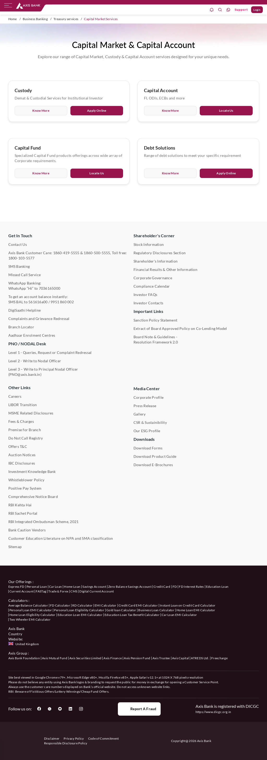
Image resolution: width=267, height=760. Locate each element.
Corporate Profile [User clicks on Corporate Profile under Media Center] (148, 397)
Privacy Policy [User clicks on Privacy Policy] (74, 738)
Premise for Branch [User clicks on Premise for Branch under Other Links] (24, 430)
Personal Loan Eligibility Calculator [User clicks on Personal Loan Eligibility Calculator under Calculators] (79, 610)
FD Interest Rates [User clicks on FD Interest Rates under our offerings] (191, 587)
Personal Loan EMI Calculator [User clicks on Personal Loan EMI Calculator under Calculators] (30, 610)
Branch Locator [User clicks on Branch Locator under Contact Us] (21, 327)
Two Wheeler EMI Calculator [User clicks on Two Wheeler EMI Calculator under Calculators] (30, 619)
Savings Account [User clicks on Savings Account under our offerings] (94, 587)
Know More (40, 112)
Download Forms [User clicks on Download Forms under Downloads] (148, 448)
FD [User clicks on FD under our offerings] (175, 587)
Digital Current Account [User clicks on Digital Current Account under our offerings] (96, 591)
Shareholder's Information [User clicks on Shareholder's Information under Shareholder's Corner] (156, 261)
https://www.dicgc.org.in (213, 712)
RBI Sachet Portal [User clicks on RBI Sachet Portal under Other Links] (23, 513)
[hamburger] (8, 6)
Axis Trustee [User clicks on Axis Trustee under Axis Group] (161, 658)
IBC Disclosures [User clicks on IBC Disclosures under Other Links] (21, 463)
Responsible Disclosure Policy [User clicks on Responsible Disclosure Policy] (65, 743)
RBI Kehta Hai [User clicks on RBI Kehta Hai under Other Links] (20, 505)
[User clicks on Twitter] (49, 709)
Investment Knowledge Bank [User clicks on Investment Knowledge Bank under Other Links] (32, 471)
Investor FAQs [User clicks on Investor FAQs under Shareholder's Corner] (145, 294)
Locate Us (226, 112)
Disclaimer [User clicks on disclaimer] (51, 738)
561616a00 (37, 302)
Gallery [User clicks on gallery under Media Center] (140, 414)
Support (241, 9)
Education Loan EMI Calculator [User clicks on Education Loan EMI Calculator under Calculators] (80, 615)
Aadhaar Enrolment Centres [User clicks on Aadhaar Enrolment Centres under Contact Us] (31, 335)
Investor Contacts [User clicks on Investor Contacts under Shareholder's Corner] (148, 303)
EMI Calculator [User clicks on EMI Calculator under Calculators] (105, 605)
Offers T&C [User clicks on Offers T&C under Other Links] (17, 446)
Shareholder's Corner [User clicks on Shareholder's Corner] (154, 235)
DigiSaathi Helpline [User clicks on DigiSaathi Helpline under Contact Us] (24, 310)
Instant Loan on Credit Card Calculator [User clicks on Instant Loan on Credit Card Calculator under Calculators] (187, 605)
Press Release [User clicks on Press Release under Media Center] (145, 405)
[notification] (212, 9)
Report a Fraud (139, 709)
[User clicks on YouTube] (60, 709)
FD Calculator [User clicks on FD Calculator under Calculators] (60, 605)
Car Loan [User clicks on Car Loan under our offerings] (55, 587)
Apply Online (96, 112)
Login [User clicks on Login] (256, 9)
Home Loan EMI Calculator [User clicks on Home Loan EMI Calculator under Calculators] (196, 610)
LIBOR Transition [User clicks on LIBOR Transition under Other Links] (22, 404)
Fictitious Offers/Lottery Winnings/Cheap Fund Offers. (69, 691)
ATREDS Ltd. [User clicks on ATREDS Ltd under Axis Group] (200, 658)
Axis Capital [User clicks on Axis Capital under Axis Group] (180, 658)
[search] (220, 9)
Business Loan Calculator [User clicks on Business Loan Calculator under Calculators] (156, 610)
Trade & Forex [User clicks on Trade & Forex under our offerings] (58, 591)
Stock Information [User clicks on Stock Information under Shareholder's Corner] (149, 244)
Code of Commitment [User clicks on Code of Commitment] (103, 738)
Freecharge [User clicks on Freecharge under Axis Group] (219, 658)
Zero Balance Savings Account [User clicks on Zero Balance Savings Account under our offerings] (129, 587)
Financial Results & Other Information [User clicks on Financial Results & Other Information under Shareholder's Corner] (165, 269)
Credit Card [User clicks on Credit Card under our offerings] (162, 587)
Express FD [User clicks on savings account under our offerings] (16, 587)
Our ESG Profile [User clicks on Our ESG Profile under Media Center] (147, 431)
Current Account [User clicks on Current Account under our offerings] (21, 591)
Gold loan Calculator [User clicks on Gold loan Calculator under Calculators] (121, 610)
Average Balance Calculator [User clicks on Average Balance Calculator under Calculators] (28, 605)
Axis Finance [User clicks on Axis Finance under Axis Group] (113, 658)
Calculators (18, 600)
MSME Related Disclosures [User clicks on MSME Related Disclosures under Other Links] (30, 413)
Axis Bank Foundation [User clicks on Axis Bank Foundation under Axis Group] (24, 658)
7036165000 (49, 288)
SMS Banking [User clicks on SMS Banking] (19, 266)
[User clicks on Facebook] (39, 709)
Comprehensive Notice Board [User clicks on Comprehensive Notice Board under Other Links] (33, 496)
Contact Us (17, 244)
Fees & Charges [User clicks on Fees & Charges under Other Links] (21, 421)
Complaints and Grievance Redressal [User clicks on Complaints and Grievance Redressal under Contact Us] (39, 318)
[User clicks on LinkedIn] (70, 709)
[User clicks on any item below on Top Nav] (28, 6)
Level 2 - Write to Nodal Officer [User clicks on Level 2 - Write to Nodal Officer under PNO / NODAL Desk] (34, 361)
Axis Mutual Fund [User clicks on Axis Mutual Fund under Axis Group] (54, 658)
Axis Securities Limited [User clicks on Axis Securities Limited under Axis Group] (85, 658)
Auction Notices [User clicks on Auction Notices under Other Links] (22, 455)
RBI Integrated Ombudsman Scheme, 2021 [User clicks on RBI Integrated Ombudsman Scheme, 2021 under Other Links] (43, 521)
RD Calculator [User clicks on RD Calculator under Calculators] (82, 605)
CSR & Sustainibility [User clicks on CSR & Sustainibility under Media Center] (150, 422)
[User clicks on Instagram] (81, 709)
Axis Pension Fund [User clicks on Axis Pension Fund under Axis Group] (137, 658)
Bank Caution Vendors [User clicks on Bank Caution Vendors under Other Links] (27, 530)
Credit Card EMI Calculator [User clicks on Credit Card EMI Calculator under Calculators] (138, 605)
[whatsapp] (228, 9)
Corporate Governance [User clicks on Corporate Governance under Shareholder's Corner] (153, 278)
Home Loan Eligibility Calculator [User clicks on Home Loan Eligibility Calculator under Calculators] (32, 615)
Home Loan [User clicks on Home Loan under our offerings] (72, 587)
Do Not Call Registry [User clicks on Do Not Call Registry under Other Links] (25, 438)
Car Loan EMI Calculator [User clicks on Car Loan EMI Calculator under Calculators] (179, 615)
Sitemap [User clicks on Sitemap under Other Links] (15, 546)
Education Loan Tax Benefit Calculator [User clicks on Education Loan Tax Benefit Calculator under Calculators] (132, 615)
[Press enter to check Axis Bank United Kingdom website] (24, 644)
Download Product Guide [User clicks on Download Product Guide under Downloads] (155, 456)
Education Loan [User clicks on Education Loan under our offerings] (217, 587)
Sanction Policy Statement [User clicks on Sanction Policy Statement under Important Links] (155, 320)
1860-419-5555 (66, 253)
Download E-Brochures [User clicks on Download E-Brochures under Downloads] (153, 464)
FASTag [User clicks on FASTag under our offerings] (41, 591)
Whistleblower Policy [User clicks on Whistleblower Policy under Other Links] (26, 480)
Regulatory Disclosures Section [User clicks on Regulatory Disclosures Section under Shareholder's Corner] (160, 253)
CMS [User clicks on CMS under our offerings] (73, 591)
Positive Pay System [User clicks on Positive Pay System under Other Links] (25, 488)
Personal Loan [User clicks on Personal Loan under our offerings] (37, 587)
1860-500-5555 (97, 253)
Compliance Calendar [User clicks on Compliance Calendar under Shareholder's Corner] (152, 286)
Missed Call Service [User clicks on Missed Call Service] (24, 274)
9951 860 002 (62, 302)
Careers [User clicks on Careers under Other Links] (15, 396)
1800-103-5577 (21, 258)
